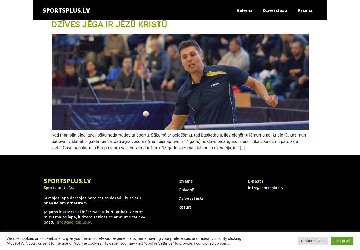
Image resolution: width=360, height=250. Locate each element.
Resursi (305, 10)
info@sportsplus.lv (73, 222)
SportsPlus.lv (66, 10)
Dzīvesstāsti (275, 10)
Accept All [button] (342, 241)
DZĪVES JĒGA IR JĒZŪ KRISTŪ (109, 24)
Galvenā (244, 10)
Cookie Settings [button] (313, 241)
